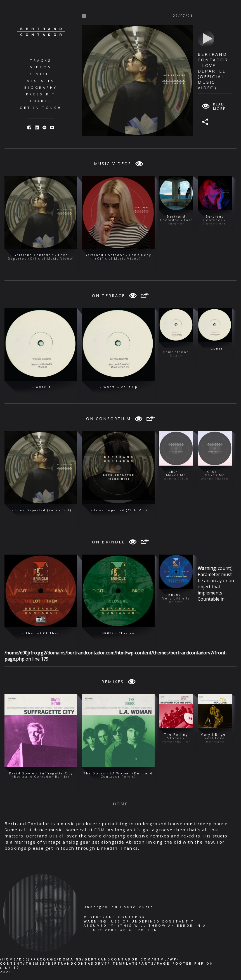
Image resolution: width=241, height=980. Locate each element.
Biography (40, 87)
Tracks (41, 60)
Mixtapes (41, 81)
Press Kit (41, 94)
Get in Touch (41, 107)
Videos (41, 67)
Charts (41, 101)
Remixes (41, 74)
